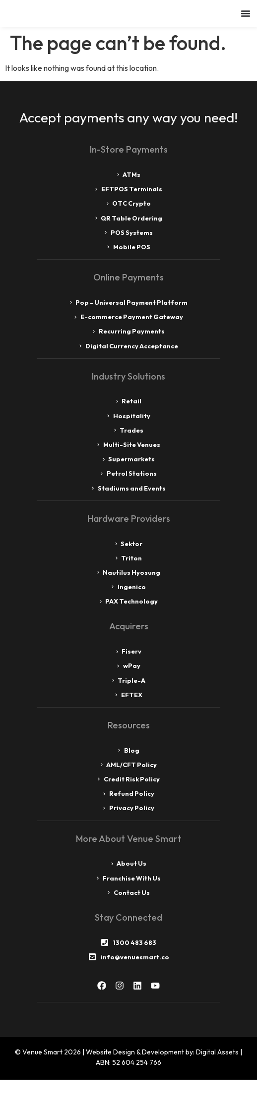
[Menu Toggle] (246, 25)
